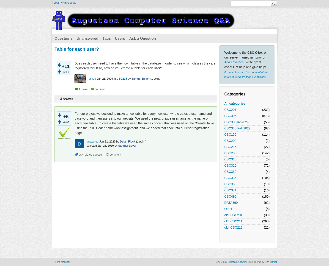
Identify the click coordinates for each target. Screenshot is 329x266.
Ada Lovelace (234, 62)
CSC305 (230, 116)
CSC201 (230, 110)
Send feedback (62, 262)
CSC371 (230, 190)
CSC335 (230, 178)
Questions (63, 38)
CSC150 (230, 134)
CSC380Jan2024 (236, 122)
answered (93, 141)
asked (92, 78)
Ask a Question (142, 38)
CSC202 (230, 141)
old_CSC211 (233, 221)
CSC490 (230, 196)
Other (228, 209)
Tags (106, 38)
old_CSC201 (233, 215)
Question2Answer (237, 262)
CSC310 (230, 159)
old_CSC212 (233, 227)
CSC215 (230, 147)
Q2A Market (271, 262)
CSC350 (230, 184)
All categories (234, 103)
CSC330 (230, 172)
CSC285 (230, 153)
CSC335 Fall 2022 (237, 128)
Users (120, 38)
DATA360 (231, 202)
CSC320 (230, 165)
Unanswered (87, 38)
